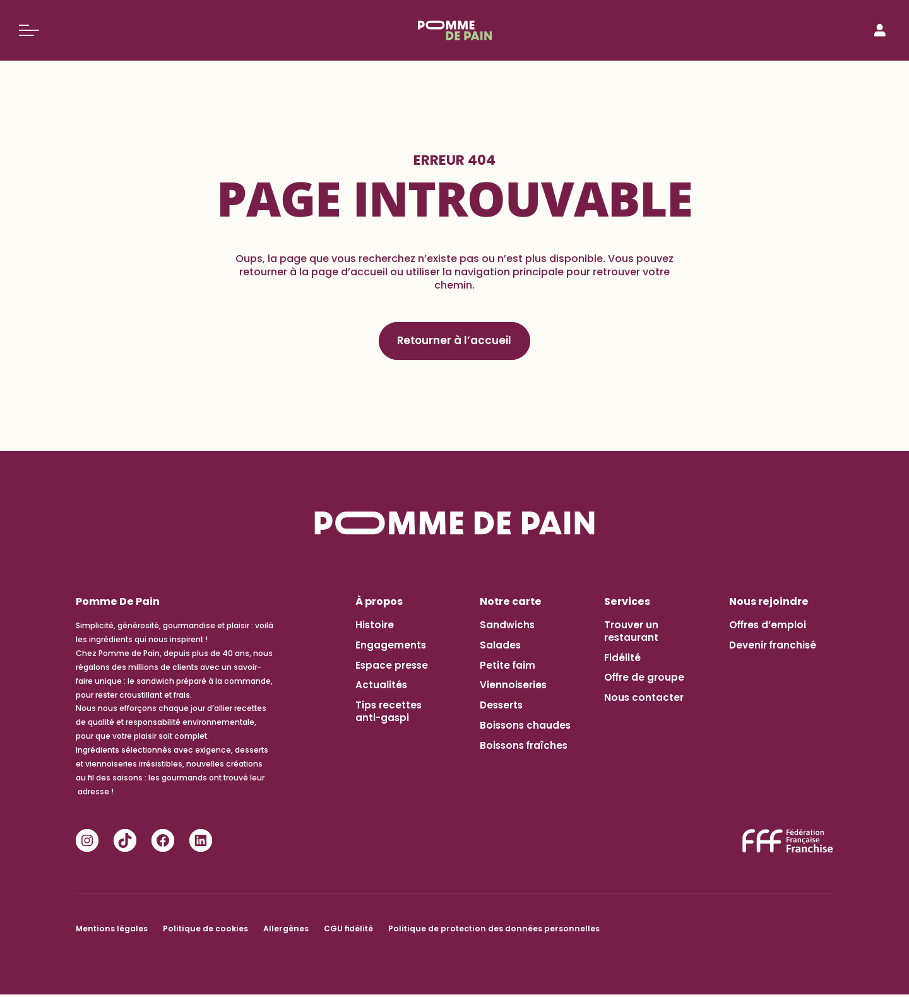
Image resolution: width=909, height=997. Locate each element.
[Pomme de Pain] (455, 30)
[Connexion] (880, 30)
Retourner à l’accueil (455, 342)
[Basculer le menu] (29, 30)
